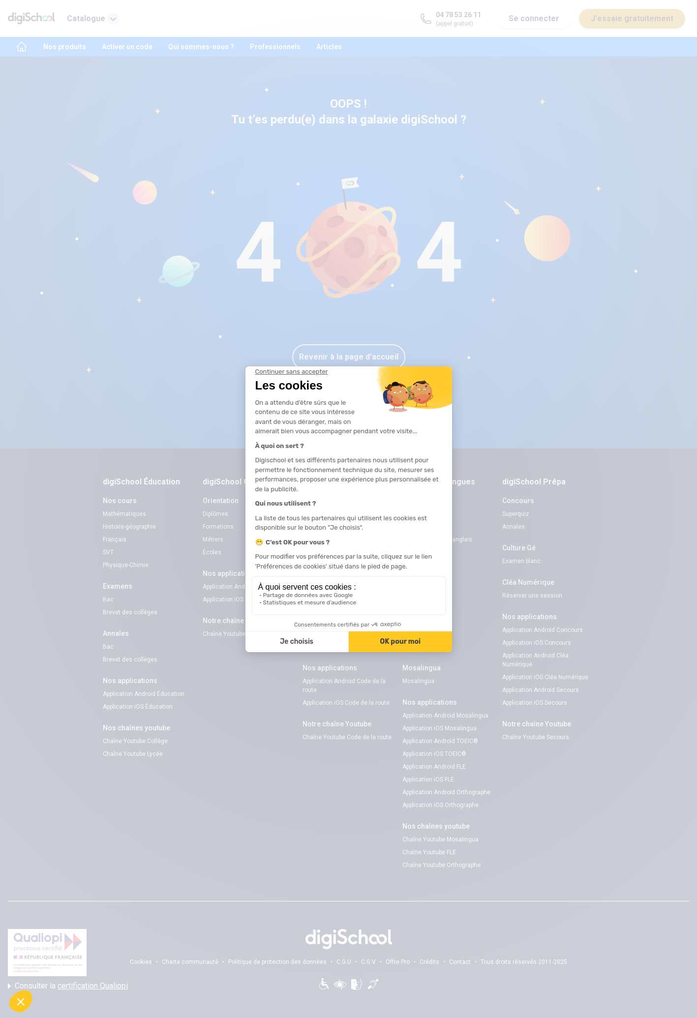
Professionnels (275, 47)
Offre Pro (398, 961)
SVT (108, 552)
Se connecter (534, 18)
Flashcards (417, 586)
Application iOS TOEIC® (434, 753)
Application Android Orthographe (446, 792)
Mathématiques (124, 513)
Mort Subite (417, 633)
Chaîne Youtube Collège (135, 741)
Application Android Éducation (143, 693)
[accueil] (21, 47)
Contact (460, 961)
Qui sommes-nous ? (201, 47)
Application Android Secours (540, 690)
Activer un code (127, 47)
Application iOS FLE (428, 779)
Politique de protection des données (277, 961)
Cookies (141, 961)
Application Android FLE (434, 766)
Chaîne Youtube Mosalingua (440, 839)
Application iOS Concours (536, 642)
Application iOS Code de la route (346, 702)
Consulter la (68, 986)
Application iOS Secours (534, 702)
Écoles (212, 552)
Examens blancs (325, 513)
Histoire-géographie (129, 526)
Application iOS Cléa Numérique (545, 677)
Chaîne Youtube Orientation (240, 633)
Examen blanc (521, 561)
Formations (218, 526)
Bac (108, 599)
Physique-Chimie (126, 565)
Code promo (418, 526)
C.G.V (368, 961)
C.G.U (343, 961)
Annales (513, 526)
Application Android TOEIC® (440, 741)
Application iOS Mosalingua (439, 728)
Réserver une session (333, 526)
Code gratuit (319, 539)
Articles (329, 47)
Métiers (213, 539)
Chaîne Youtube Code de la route (347, 737)
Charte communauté (190, 961)
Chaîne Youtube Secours (535, 737)
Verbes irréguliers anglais (437, 539)
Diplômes (215, 513)
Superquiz (415, 621)
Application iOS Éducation (138, 706)
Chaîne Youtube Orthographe (441, 865)
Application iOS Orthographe (440, 805)
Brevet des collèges (130, 612)
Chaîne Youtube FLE (429, 852)
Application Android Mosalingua (445, 715)
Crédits (429, 961)
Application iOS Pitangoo (236, 599)
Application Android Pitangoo (242, 586)
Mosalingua (418, 681)
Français (114, 539)
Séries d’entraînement (333, 646)
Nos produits (64, 47)
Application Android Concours (542, 630)
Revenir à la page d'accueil (348, 356)
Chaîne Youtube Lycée (133, 753)
